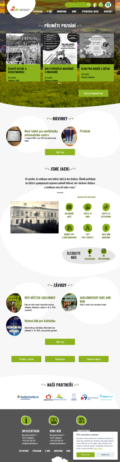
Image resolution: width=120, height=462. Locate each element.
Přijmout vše (85, 455)
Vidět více (60, 152)
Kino (74, 11)
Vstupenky (24, 450)
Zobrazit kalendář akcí (93, 93)
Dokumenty (60, 359)
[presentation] (2, 51)
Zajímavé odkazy (94, 359)
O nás (47, 450)
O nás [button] (49, 11)
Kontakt (108, 11)
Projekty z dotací (26, 359)
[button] (58, 83)
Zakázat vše (105, 455)
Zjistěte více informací (86, 197)
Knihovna (61, 11)
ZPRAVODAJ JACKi (90, 11)
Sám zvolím (98, 448)
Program (36, 450)
